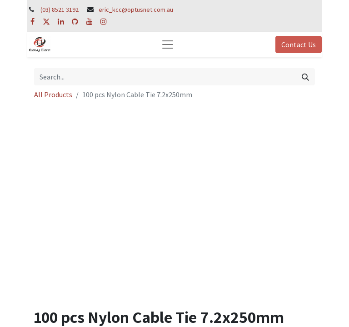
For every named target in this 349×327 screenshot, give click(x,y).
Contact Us (298, 44)
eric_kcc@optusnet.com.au (136, 9)
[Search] (305, 76)
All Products (53, 94)
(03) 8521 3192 (59, 9)
